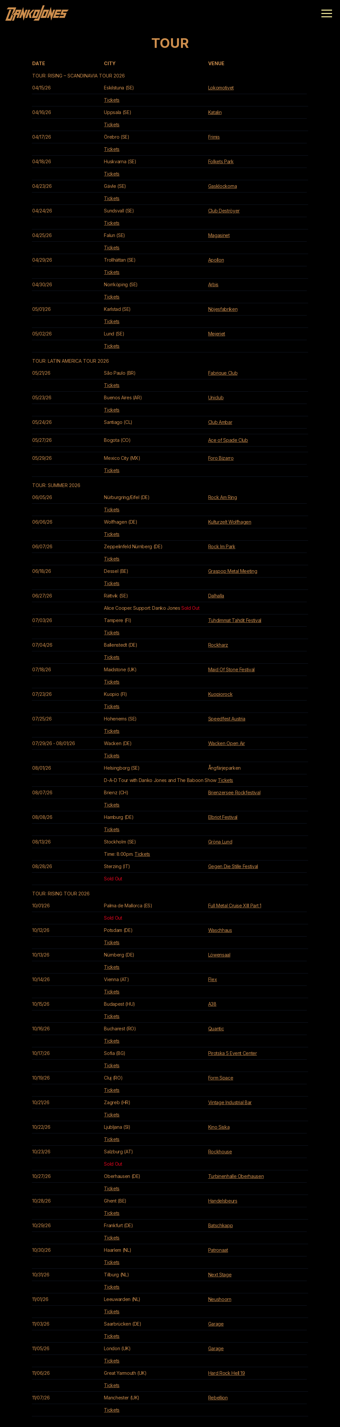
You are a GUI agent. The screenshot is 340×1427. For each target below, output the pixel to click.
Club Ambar (220, 422)
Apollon (216, 260)
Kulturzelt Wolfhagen (229, 522)
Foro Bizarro (221, 458)
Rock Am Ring (222, 497)
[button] (327, 13)
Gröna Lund (220, 841)
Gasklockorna (222, 186)
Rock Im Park (221, 546)
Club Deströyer (224, 210)
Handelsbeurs (222, 1201)
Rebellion (218, 1397)
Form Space (220, 1078)
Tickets (112, 100)
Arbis (213, 284)
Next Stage (220, 1274)
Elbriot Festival (222, 817)
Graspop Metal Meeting (232, 571)
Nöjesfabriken (222, 309)
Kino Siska (219, 1127)
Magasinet (219, 235)
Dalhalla (216, 595)
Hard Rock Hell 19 (226, 1373)
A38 (212, 1004)
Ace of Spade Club (228, 440)
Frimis (214, 137)
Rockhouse (220, 1151)
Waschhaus (220, 930)
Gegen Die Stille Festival (233, 866)
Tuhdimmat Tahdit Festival (234, 620)
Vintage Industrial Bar (230, 1102)
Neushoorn (219, 1299)
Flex (212, 979)
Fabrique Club (222, 373)
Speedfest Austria (226, 718)
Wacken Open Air (226, 743)
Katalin (215, 112)
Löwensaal (219, 955)
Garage (216, 1324)
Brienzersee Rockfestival (234, 792)
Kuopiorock (220, 694)
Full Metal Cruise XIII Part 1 (234, 905)
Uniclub (216, 397)
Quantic (216, 1028)
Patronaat (218, 1250)
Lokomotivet (221, 87)
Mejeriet (216, 333)
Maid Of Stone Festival (231, 669)
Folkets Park (221, 161)
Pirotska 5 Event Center (232, 1053)
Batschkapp (220, 1225)
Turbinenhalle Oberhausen (236, 1176)
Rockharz (218, 645)
